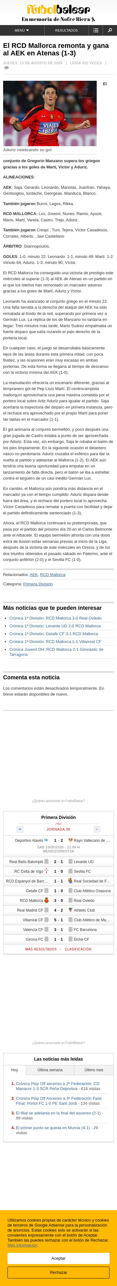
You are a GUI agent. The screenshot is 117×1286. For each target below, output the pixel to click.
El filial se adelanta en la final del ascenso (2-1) (58, 1113)
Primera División (38, 584)
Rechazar (58, 1272)
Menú (22, 30)
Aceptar (58, 1258)
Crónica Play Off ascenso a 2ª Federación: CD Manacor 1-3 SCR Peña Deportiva (58, 1086)
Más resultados (41, 949)
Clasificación (78, 949)
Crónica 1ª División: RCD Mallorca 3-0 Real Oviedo (55, 618)
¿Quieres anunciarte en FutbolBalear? (58, 801)
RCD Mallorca (53, 574)
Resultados (66, 30)
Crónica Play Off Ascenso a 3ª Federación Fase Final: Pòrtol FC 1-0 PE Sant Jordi (59, 1101)
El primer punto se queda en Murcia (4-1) (53, 1127)
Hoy (14, 1070)
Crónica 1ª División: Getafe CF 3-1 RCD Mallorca (53, 633)
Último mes (94, 1070)
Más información (22, 1245)
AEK (34, 574)
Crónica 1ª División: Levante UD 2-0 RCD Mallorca (54, 626)
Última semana (49, 1070)
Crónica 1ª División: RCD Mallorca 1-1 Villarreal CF (55, 641)
